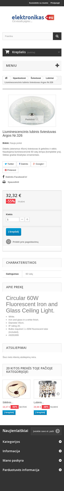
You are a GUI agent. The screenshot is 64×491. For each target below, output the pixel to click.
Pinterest (10, 170)
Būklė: (6, 143)
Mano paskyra (13, 460)
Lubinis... (39, 402)
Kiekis (9, 214)
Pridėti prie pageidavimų (25, 242)
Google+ (38, 164)
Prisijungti (55, 3)
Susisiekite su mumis (38, 3)
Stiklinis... (8, 402)
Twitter (9, 164)
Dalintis (23, 164)
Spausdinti (13, 182)
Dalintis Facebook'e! (16, 177)
